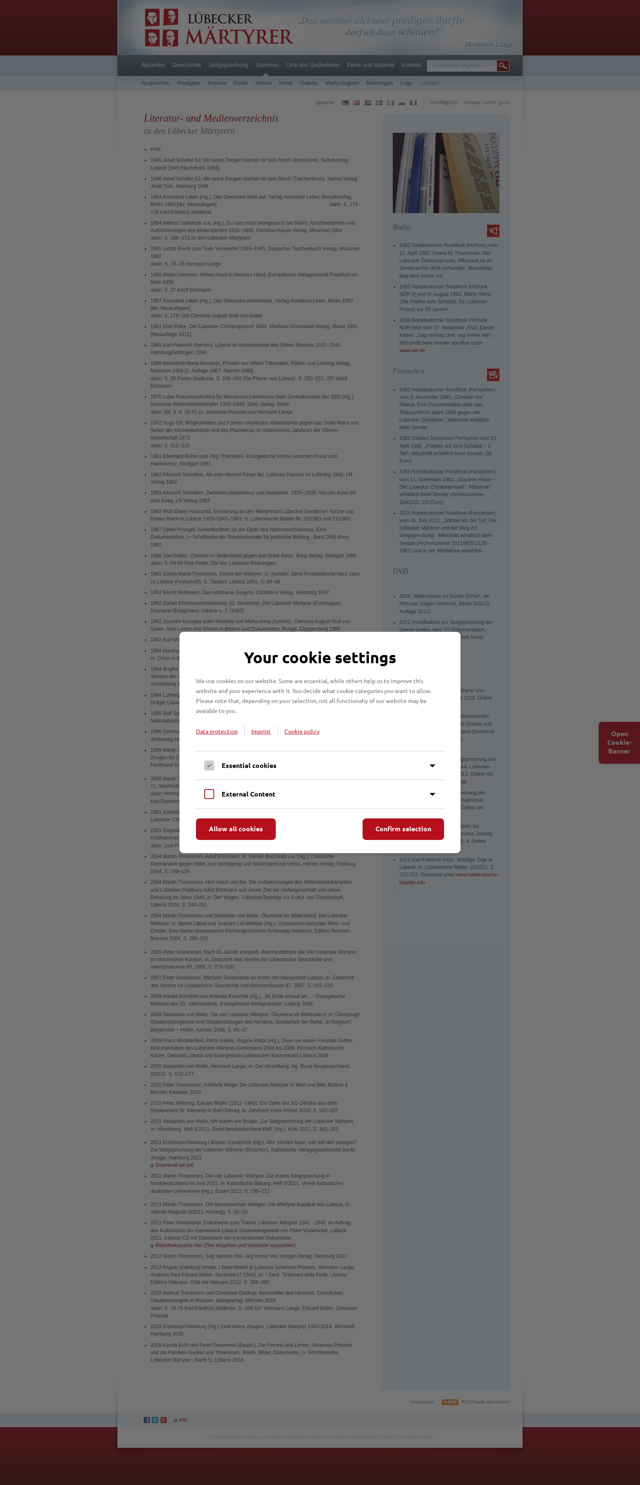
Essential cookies (249, 765)
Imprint (261, 731)
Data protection (217, 731)
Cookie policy (302, 731)
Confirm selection (403, 828)
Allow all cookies (236, 828)
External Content (248, 793)
